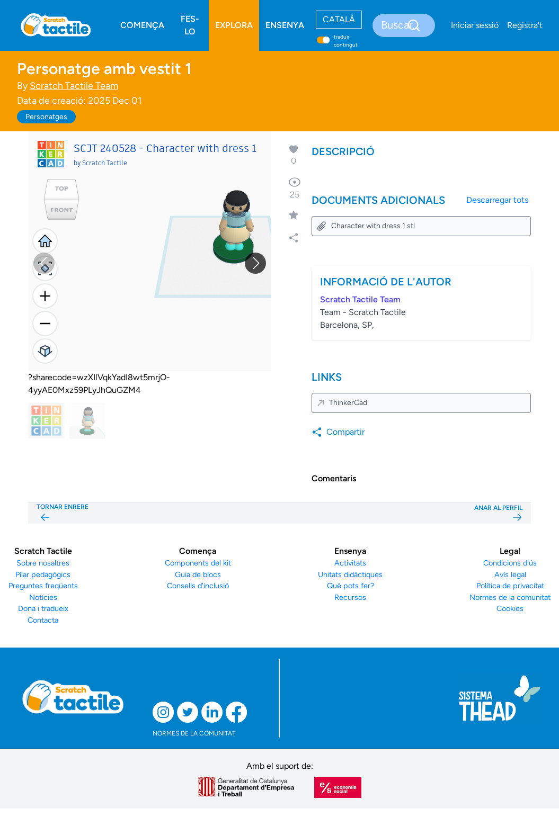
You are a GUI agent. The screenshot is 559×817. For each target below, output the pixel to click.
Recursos (350, 597)
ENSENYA (284, 25)
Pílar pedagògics (42, 574)
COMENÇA (142, 25)
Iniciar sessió (475, 25)
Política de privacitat (510, 585)
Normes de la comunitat (510, 597)
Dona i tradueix (43, 608)
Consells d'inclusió (198, 585)
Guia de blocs (198, 574)
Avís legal (510, 574)
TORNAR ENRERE (62, 513)
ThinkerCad (341, 402)
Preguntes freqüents (43, 585)
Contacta (43, 620)
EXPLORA (234, 25)
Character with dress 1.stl (365, 226)
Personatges (46, 116)
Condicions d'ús (510, 563)
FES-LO (190, 25)
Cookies (509, 608)
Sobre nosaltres (42, 563)
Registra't (525, 25)
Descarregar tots (497, 200)
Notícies (43, 597)
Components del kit (198, 563)
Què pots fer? (350, 585)
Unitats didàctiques (350, 574)
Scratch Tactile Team (74, 86)
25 (294, 188)
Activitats (350, 563)
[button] (255, 263)
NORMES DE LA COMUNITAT (194, 733)
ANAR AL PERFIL (498, 513)
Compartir (338, 432)
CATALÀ (339, 19)
